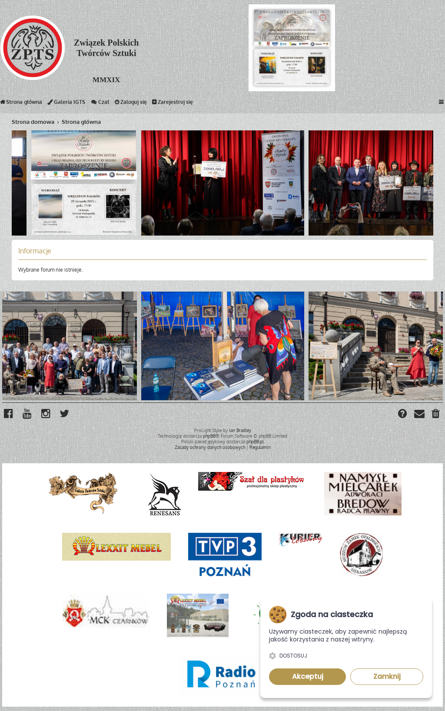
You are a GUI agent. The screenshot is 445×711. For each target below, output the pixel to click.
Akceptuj (307, 676)
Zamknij (387, 676)
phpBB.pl (255, 441)
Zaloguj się (131, 104)
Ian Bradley (240, 430)
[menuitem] (436, 414)
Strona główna (21, 104)
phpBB (209, 436)
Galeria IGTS (66, 104)
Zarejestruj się (172, 104)
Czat (100, 104)
